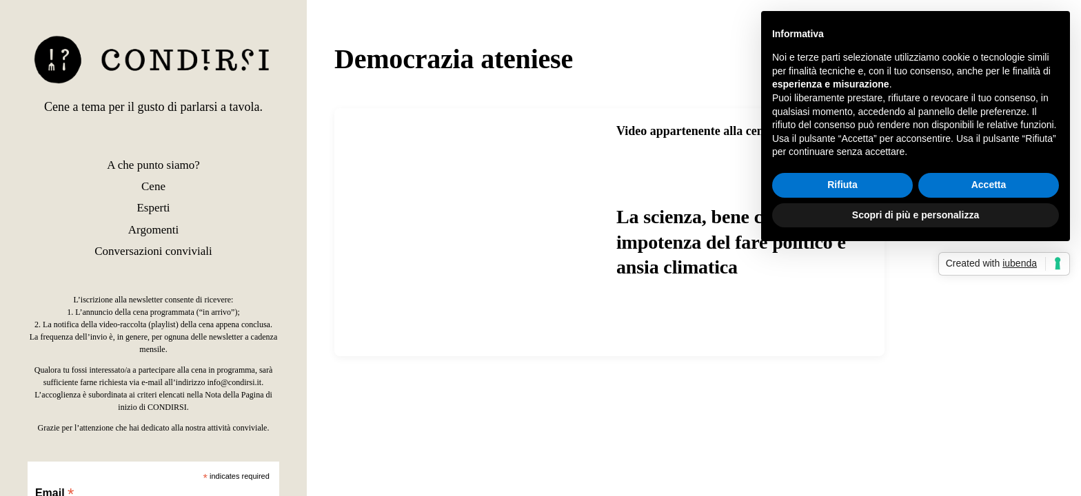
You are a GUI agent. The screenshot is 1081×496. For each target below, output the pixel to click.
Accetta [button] (989, 184)
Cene (153, 186)
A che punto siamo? (153, 165)
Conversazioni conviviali (153, 251)
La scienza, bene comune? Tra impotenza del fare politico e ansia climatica (738, 242)
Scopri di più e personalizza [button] (915, 214)
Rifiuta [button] (842, 184)
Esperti (153, 207)
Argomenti (153, 229)
